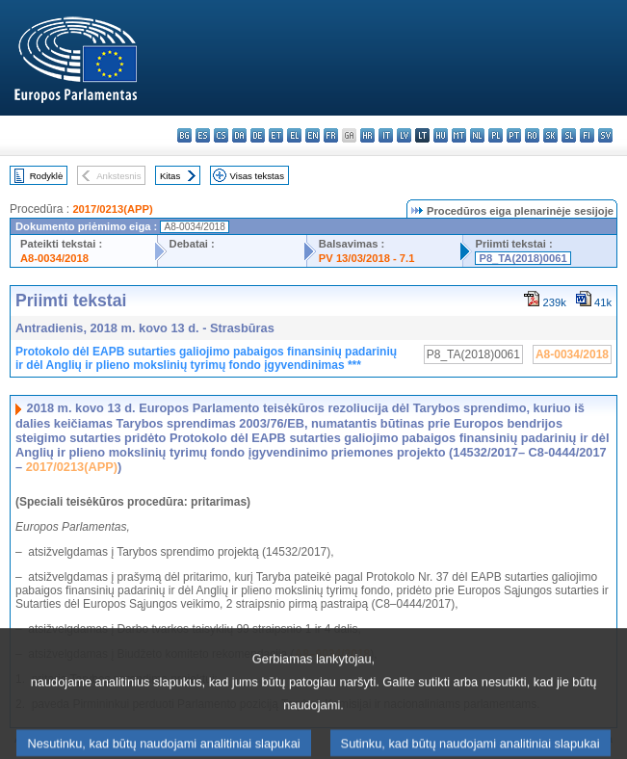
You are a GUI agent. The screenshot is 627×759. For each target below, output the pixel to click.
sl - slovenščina (569, 135)
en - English (312, 135)
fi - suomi (587, 135)
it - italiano (386, 135)
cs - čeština (221, 135)
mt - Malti (459, 135)
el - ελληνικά (294, 135)
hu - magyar (440, 135)
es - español (203, 135)
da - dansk (239, 135)
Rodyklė (47, 175)
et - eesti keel (276, 135)
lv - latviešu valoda (404, 135)
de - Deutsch (257, 135)
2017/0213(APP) (112, 209)
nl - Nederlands (477, 135)
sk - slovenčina (550, 135)
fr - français (331, 135)
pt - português (514, 135)
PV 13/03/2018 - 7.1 (367, 258)
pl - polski (495, 135)
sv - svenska (605, 135)
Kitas (170, 175)
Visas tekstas (257, 175)
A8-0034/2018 (54, 258)
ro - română (532, 135)
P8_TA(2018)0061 (522, 258)
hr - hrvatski (367, 135)
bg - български (184, 135)
